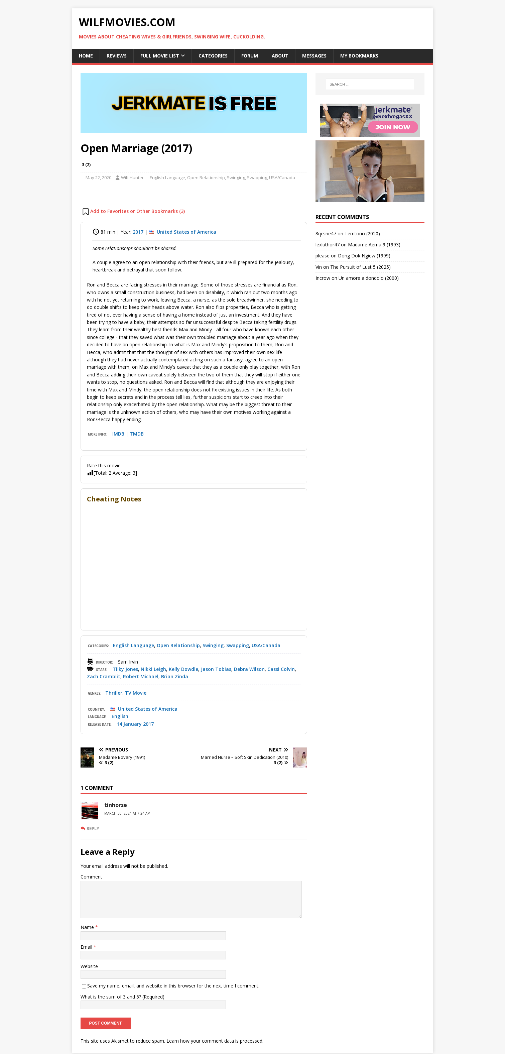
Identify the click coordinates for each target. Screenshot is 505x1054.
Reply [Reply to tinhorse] (93, 828)
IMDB (118, 434)
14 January (129, 724)
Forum (249, 55)
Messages (314, 55)
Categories (213, 55)
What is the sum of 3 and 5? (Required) (122, 996)
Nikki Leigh (153, 669)
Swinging (236, 177)
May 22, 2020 (98, 177)
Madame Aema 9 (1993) (374, 244)
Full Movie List (159, 55)
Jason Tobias (216, 669)
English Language (167, 177)
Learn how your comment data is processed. (214, 1033)
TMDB (137, 434)
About (280, 55)
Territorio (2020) (362, 233)
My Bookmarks (359, 55)
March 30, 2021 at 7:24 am (127, 813)
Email (87, 947)
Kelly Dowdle (183, 669)
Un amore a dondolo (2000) (369, 278)
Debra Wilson (249, 669)
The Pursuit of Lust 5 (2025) (360, 267)
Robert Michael (140, 676)
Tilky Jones (125, 669)
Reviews (117, 55)
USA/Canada (282, 177)
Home (86, 55)
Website (89, 966)
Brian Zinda (174, 676)
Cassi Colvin (281, 669)
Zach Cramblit (103, 676)
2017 (138, 232)
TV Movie (135, 693)
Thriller (113, 693)
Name (88, 927)
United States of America (186, 232)
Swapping (257, 177)
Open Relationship (206, 177)
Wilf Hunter (132, 177)
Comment (91, 876)
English (120, 716)
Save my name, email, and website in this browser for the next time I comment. (173, 985)
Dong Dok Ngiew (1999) (364, 255)
